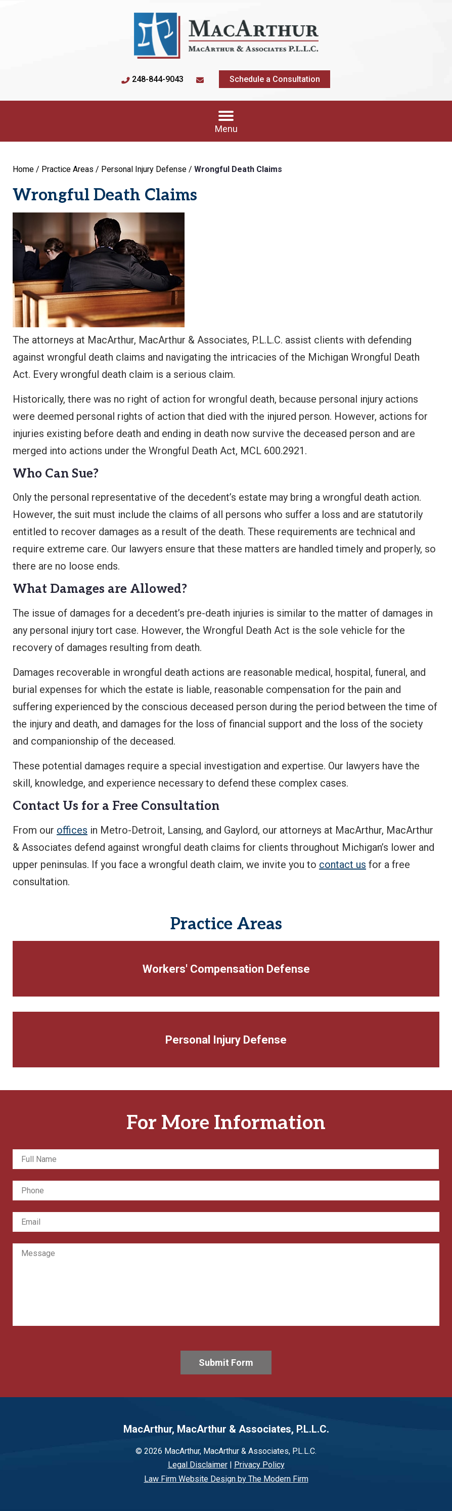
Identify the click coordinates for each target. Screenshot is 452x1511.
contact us (342, 864)
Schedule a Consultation (275, 79)
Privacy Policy (259, 1465)
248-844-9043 (158, 79)
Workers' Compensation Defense (226, 969)
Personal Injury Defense (226, 1039)
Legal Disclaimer (198, 1465)
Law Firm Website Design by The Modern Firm (226, 1479)
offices (72, 830)
